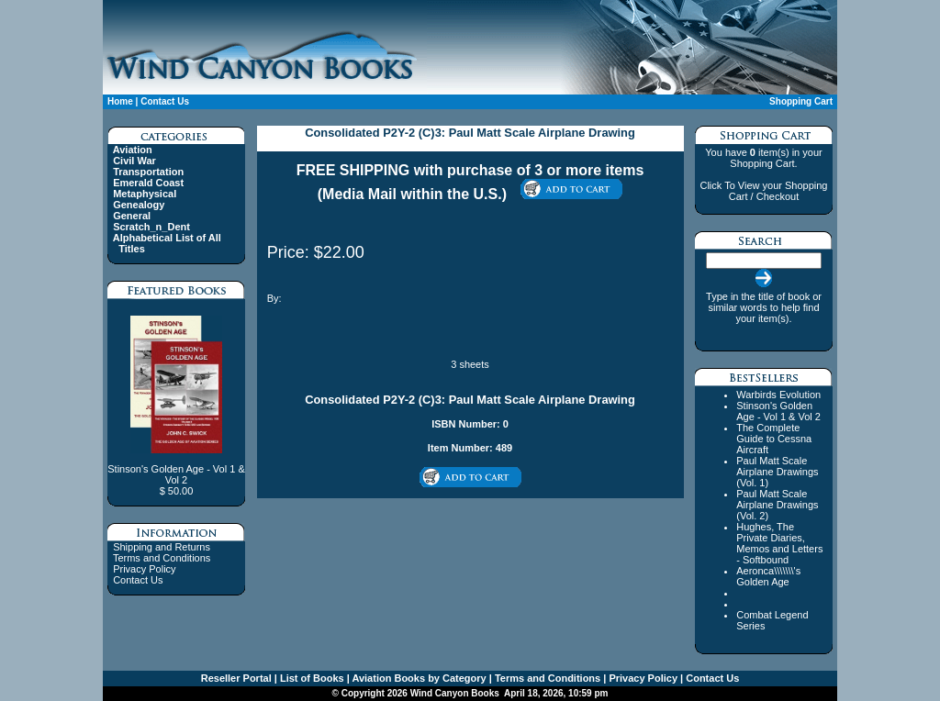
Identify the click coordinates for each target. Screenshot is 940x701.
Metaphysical (144, 193)
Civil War (134, 160)
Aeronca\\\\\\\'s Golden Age (768, 576)
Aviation (132, 149)
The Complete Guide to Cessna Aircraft (773, 438)
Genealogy (138, 204)
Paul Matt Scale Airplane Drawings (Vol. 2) (777, 504)
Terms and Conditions (161, 557)
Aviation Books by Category (418, 678)
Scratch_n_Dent (151, 226)
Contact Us (164, 101)
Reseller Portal (236, 678)
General (132, 215)
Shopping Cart (801, 101)
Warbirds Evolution (778, 394)
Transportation (148, 171)
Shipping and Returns (161, 546)
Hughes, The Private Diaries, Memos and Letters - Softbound (779, 543)
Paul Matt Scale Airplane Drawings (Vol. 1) (777, 471)
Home (120, 101)
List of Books (310, 678)
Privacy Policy (144, 568)
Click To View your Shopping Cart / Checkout (763, 191)
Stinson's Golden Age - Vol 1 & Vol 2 (778, 411)
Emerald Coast (148, 182)
